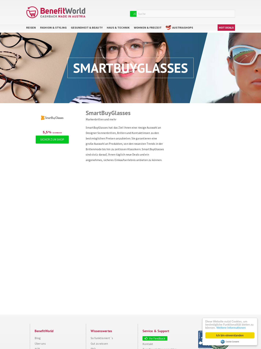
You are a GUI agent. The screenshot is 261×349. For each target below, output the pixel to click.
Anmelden (193, 13)
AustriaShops (182, 27)
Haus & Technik (118, 27)
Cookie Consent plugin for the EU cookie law (230, 342)
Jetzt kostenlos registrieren (155, 14)
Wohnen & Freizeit (148, 27)
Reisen (31, 27)
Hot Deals (226, 27)
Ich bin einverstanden (230, 335)
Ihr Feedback (157, 338)
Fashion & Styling (53, 27)
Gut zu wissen (99, 343)
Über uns (40, 343)
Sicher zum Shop (52, 139)
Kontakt (147, 344)
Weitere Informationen (231, 328)
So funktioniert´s (102, 338)
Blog (38, 338)
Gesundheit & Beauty (87, 27)
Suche (233, 14)
